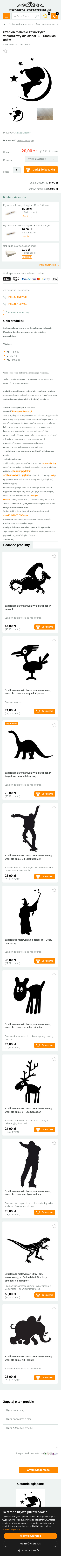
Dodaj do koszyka (44, 169)
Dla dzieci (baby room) (46, 24)
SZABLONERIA (23, 132)
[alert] (30, 1531)
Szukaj (37, 16)
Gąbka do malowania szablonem (19, 246)
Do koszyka (47, 627)
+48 (17, 297)
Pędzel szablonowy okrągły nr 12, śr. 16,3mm (25, 205)
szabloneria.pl (30, 6)
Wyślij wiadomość (38, 1469)
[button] (30, 1550)
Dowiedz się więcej (11, 1529)
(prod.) (57, 14)
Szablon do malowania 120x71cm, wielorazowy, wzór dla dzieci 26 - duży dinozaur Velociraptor (26, 1277)
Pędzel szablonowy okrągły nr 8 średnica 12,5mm (28, 225)
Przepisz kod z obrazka (27, 1453)
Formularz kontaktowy (17, 312)
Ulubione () (49, 14)
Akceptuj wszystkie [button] (30, 1536)
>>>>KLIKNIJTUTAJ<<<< (15, 515)
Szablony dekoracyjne (20, 24)
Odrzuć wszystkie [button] (30, 1543)
